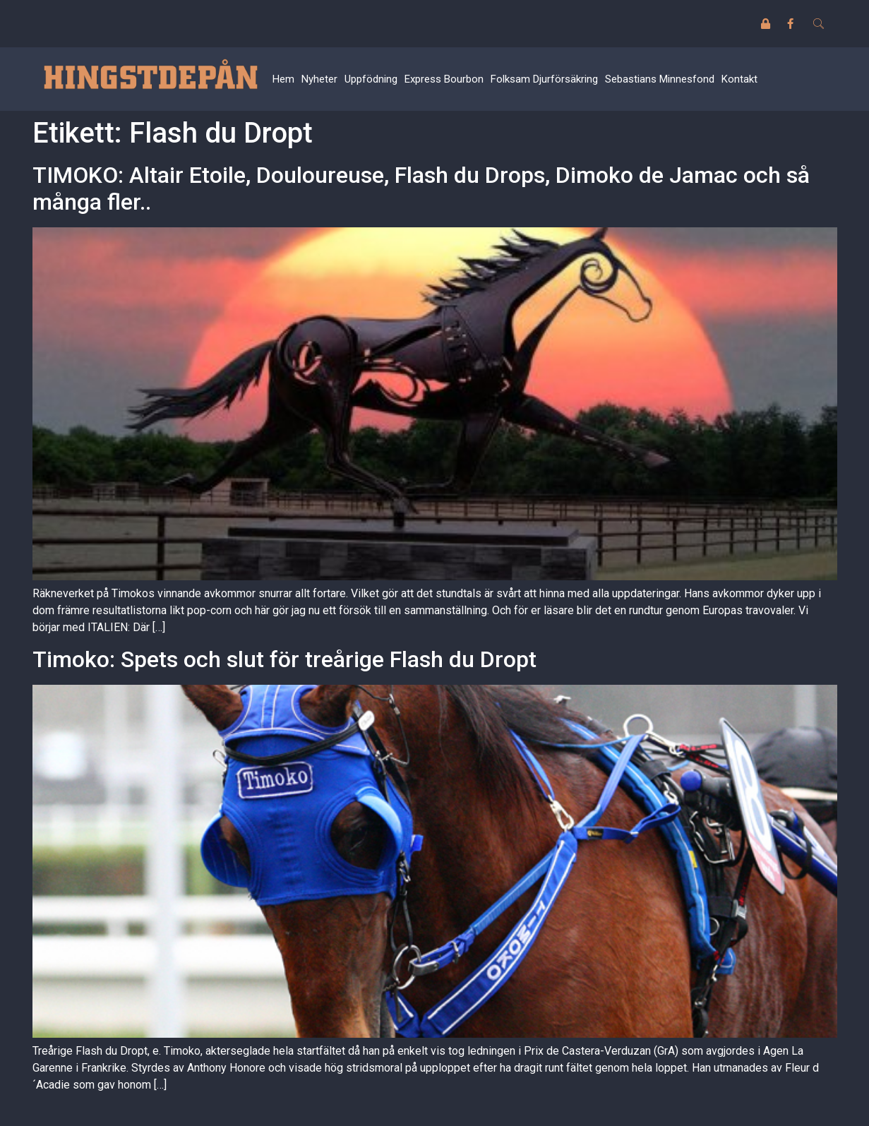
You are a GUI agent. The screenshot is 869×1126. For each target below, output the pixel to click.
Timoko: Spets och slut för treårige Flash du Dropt (284, 659)
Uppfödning (370, 79)
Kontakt (739, 79)
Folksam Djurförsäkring (544, 79)
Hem (283, 79)
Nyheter (319, 79)
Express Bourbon (444, 79)
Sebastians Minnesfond (659, 79)
